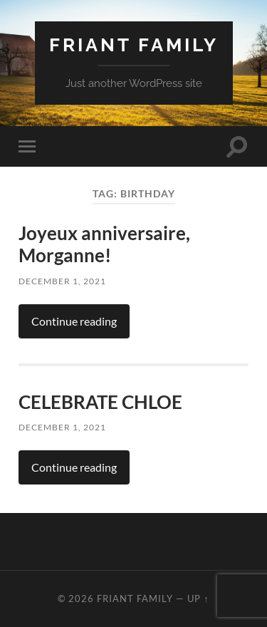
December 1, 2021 (62, 281)
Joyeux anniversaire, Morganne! (104, 244)
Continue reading (74, 321)
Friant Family (134, 44)
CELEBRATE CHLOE (100, 401)
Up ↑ (198, 598)
